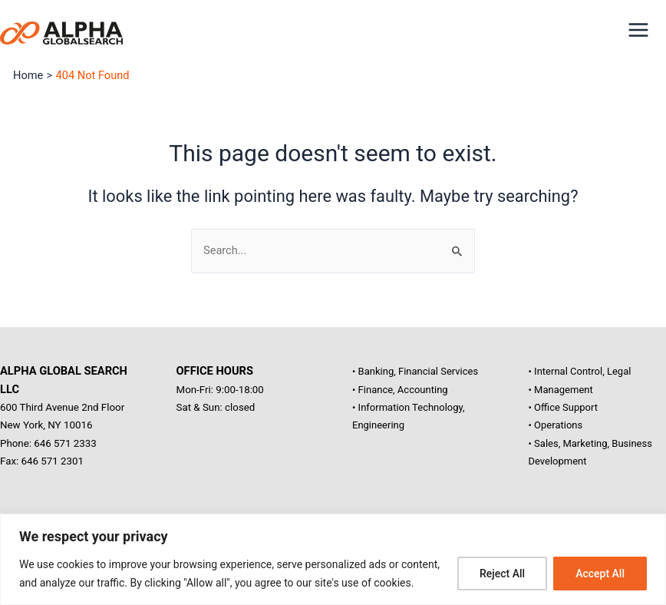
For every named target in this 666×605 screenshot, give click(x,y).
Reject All (502, 573)
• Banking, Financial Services (415, 371)
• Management (561, 389)
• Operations (556, 425)
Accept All (600, 573)
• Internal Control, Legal (580, 371)
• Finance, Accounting (400, 389)
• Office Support (563, 407)
